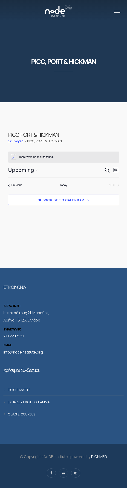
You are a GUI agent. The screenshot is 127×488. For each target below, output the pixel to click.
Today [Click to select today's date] (63, 185)
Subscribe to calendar (61, 200)
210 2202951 (13, 336)
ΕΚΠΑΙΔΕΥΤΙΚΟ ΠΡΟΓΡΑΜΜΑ (29, 402)
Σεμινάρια (15, 141)
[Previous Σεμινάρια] (15, 185)
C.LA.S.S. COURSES (21, 414)
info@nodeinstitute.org (23, 352)
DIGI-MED (99, 456)
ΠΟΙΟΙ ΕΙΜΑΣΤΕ (19, 389)
